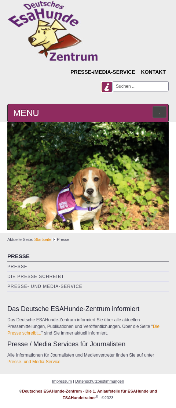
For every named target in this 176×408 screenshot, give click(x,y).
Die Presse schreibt (35, 276)
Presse (17, 266)
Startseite (42, 239)
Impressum (62, 381)
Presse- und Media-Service (44, 286)
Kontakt (153, 72)
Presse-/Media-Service (102, 72)
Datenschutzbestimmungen (99, 381)
